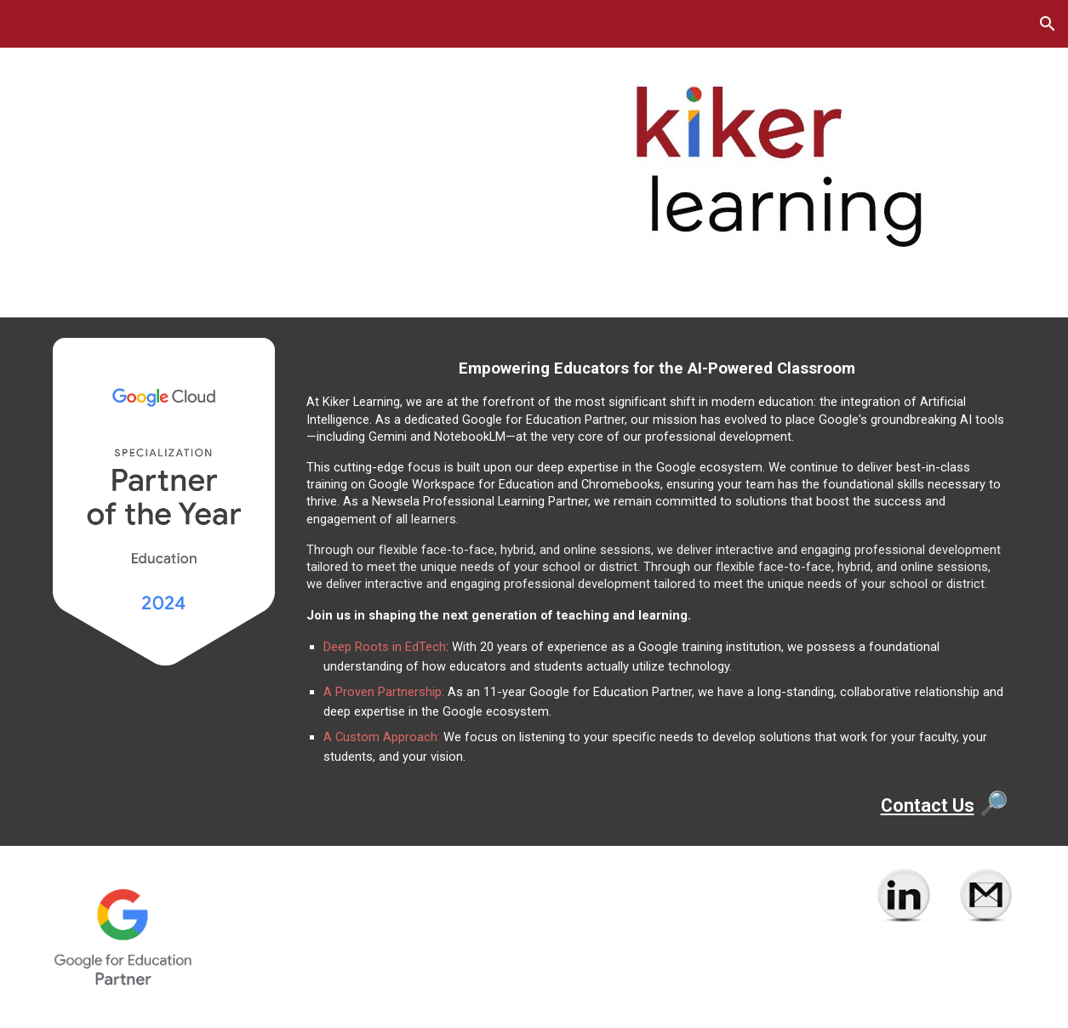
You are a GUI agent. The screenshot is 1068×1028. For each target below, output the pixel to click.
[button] (1047, 23)
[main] (657, 581)
